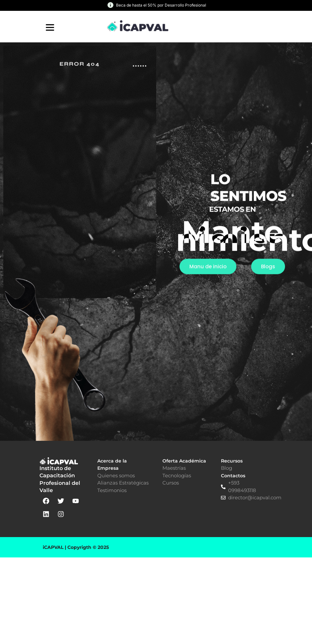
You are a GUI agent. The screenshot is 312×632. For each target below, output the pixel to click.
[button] (50, 27)
